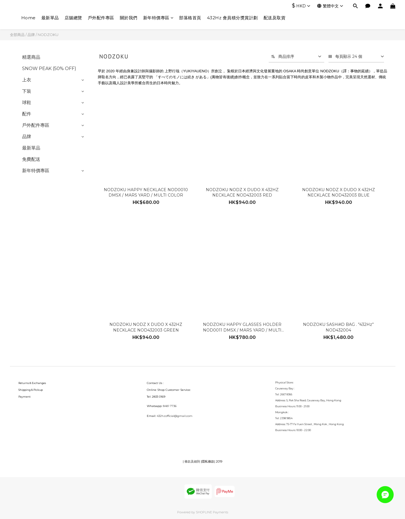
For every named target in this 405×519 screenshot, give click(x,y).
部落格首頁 (190, 17)
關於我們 (128, 17)
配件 (26, 114)
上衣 (26, 80)
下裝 (26, 91)
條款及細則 (192, 461)
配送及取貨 (275, 17)
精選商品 (31, 57)
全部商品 (17, 34)
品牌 (31, 34)
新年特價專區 (158, 17)
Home (28, 17)
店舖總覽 (73, 17)
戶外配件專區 (101, 17)
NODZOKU (48, 34)
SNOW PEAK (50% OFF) (49, 68)
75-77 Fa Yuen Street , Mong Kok (307, 424)
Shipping (24, 389)
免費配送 (31, 159)
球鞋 (26, 102)
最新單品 (50, 17)
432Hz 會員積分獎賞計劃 (232, 17)
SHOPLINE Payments (212, 512)
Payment (24, 396)
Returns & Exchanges (32, 383)
